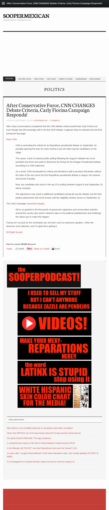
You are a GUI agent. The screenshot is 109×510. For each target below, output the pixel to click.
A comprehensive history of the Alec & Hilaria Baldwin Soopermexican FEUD (41, 443)
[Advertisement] (54, 54)
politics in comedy (66, 79)
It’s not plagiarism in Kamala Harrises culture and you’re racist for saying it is (41, 462)
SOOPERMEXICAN (26, 15)
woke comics (39, 79)
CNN (14, 139)
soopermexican (40, 120)
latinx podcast (95, 79)
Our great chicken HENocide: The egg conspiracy (29, 438)
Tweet (9, 249)
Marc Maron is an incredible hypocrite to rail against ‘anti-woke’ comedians (40, 428)
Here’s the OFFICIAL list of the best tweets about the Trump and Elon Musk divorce (44, 433)
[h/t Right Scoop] (14, 232)
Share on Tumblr (42, 249)
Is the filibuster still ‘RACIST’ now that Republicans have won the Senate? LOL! (42, 448)
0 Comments (55, 120)
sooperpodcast (81, 79)
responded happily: (35, 203)
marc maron (51, 79)
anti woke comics (24, 79)
